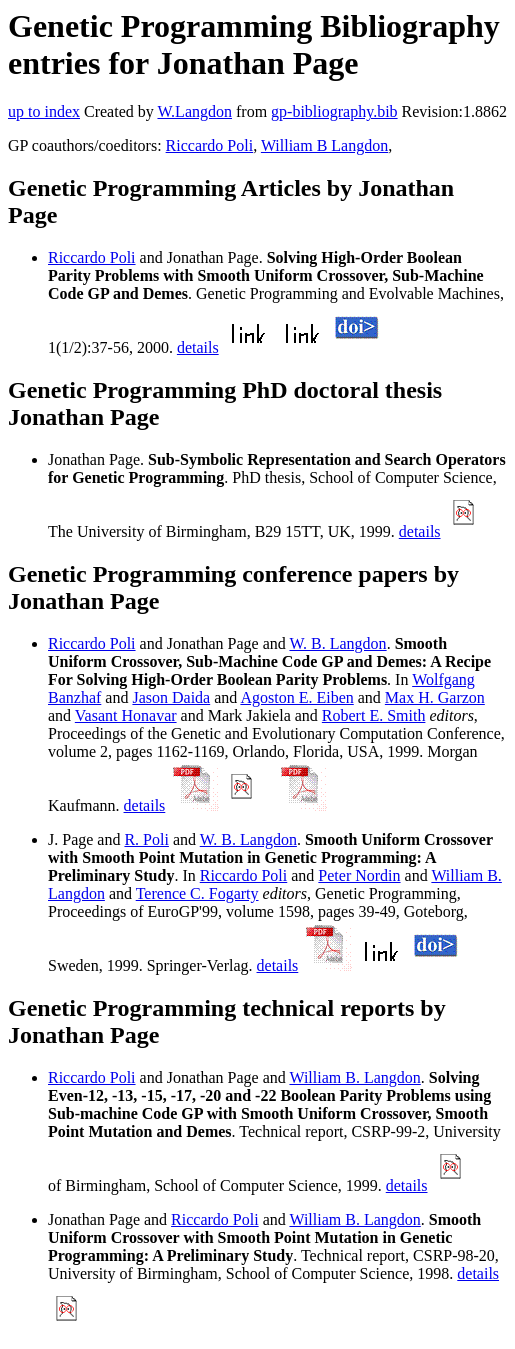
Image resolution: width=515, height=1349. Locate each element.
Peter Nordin (359, 875)
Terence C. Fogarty (197, 893)
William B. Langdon (354, 1077)
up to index (44, 111)
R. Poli (146, 839)
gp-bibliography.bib (334, 111)
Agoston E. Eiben (296, 697)
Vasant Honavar (126, 715)
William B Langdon (324, 145)
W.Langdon (194, 111)
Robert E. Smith (374, 715)
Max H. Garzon (435, 697)
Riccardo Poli (210, 145)
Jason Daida (171, 697)
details (198, 347)
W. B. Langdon (337, 643)
